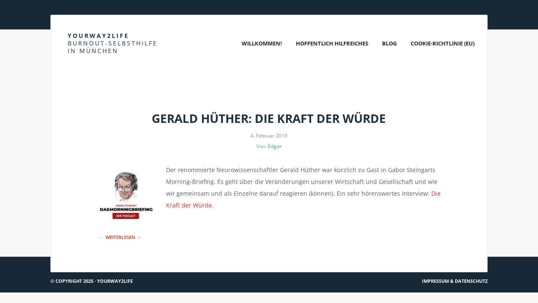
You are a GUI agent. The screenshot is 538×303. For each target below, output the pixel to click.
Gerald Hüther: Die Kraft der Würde (269, 118)
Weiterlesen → (123, 237)
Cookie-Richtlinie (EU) (443, 43)
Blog (389, 43)
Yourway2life (113, 43)
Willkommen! (262, 43)
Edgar (275, 146)
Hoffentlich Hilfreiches (332, 43)
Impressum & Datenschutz (455, 281)
